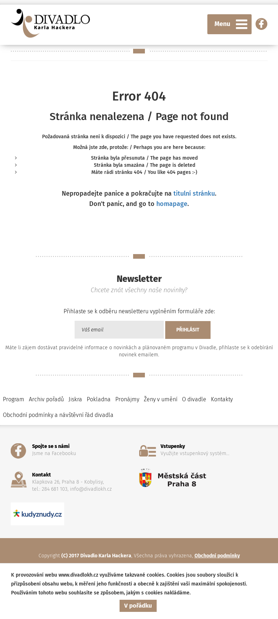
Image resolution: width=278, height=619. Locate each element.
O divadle (194, 399)
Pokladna (99, 399)
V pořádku (138, 605)
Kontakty (222, 399)
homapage (171, 204)
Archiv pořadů (46, 399)
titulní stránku (194, 193)
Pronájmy (127, 399)
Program (13, 399)
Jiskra (75, 399)
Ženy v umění (160, 399)
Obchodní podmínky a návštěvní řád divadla (58, 415)
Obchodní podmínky (217, 556)
